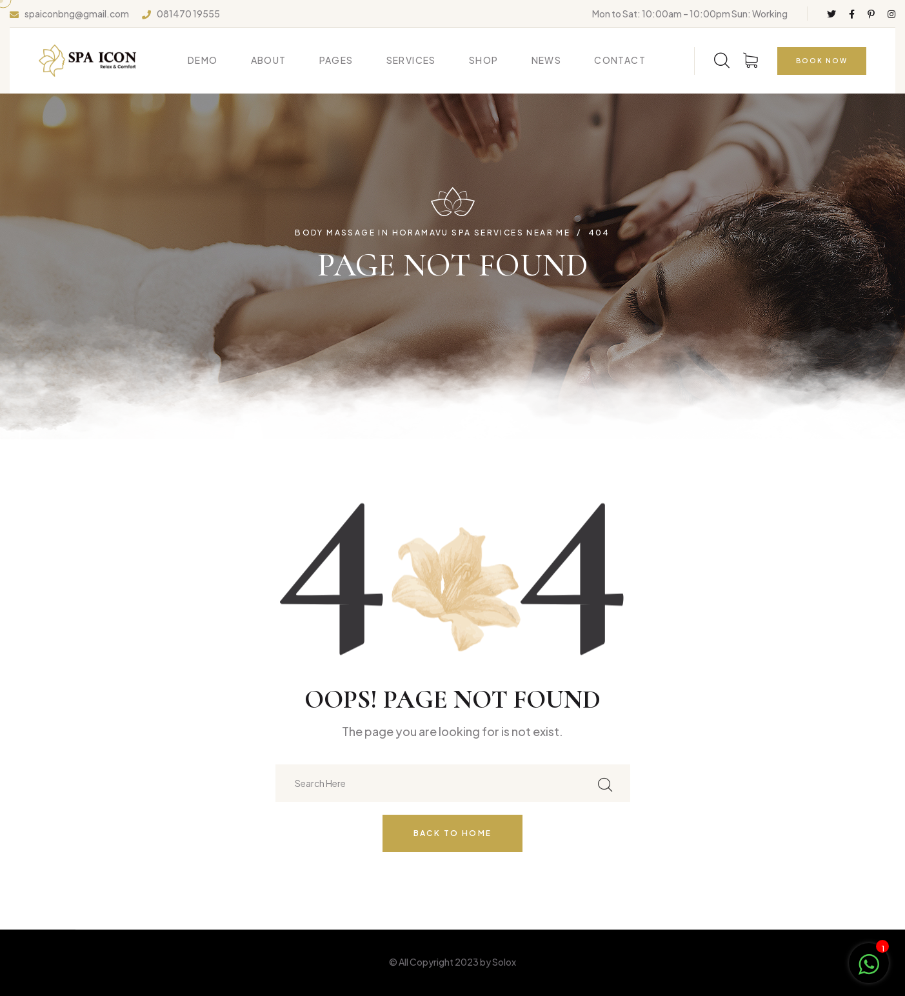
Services (411, 60)
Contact (620, 60)
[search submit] (605, 782)
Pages (336, 60)
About (268, 60)
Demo (203, 60)
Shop (484, 60)
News (547, 60)
